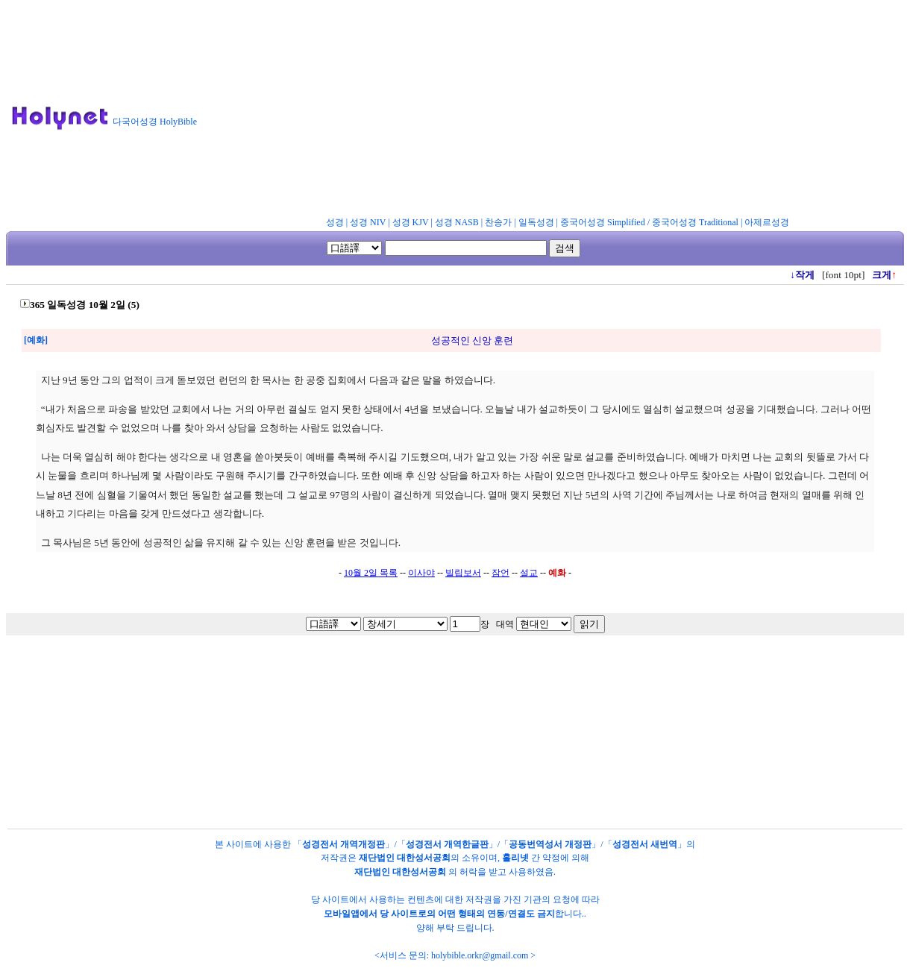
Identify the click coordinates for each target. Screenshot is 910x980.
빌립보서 (463, 573)
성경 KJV (410, 222)
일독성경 (536, 222)
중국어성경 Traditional (695, 222)
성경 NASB (457, 222)
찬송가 (498, 222)
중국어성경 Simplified (602, 222)
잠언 (500, 573)
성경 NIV (368, 222)
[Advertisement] (560, 111)
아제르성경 (766, 222)
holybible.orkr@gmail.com (479, 955)
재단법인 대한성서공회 (405, 857)
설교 (529, 573)
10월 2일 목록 (371, 573)
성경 (335, 222)
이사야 (421, 573)
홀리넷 (515, 857)
